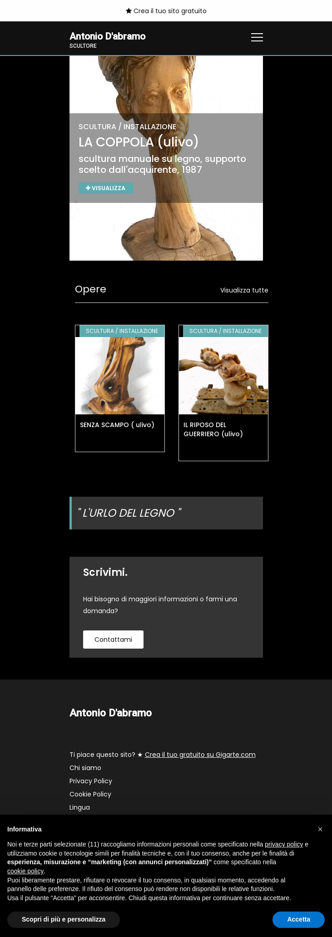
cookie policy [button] (25, 871)
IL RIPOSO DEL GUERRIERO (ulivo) (213, 430)
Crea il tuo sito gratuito (166, 10)
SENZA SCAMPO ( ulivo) (117, 425)
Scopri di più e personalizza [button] (63, 919)
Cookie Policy (90, 794)
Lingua (79, 807)
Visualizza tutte (244, 290)
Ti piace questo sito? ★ (162, 755)
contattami (113, 640)
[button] (320, 829)
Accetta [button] (298, 919)
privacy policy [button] (284, 844)
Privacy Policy (90, 781)
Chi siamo (85, 768)
